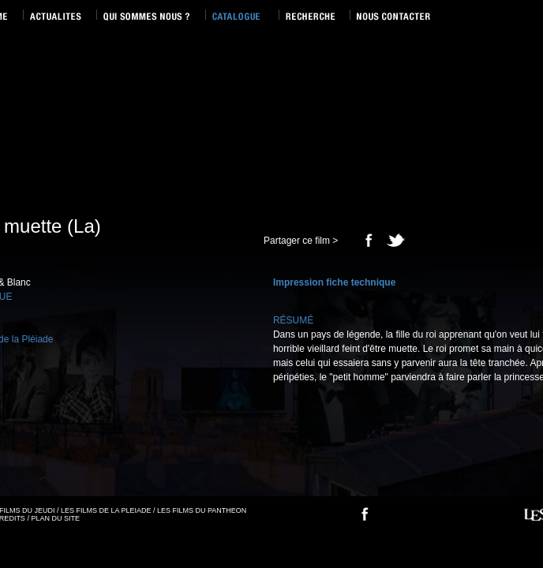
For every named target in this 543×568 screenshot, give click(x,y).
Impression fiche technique (334, 282)
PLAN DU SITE (55, 518)
